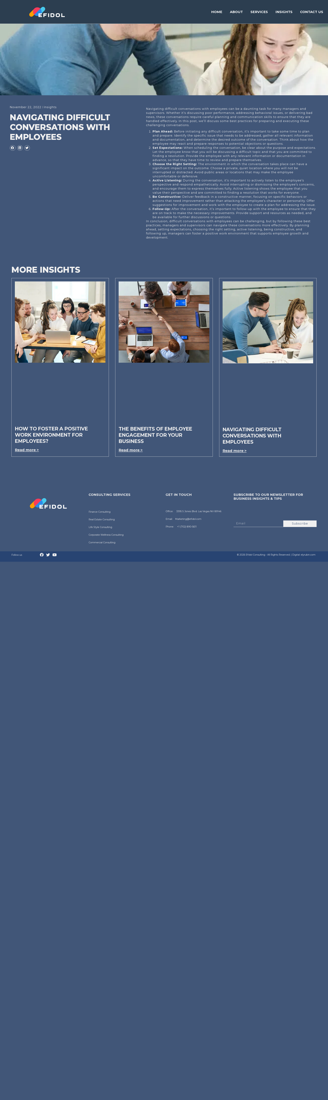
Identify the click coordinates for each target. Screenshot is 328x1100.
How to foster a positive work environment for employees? (51, 435)
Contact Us (311, 12)
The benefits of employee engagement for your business (155, 435)
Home (216, 12)
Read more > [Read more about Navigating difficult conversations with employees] (235, 451)
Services (259, 12)
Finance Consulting (99, 511)
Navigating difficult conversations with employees (252, 435)
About (236, 12)
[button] (12, 148)
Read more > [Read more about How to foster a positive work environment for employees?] (27, 450)
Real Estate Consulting (102, 519)
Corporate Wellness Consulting (106, 534)
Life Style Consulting (100, 527)
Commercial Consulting (102, 542)
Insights (283, 12)
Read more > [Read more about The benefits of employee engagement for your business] (131, 450)
